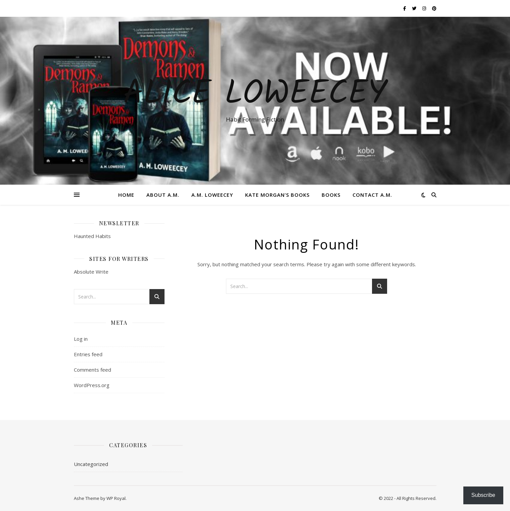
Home (126, 194)
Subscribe (483, 495)
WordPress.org (91, 385)
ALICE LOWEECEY (255, 94)
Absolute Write (91, 271)
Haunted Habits (92, 236)
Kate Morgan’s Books (277, 194)
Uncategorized (91, 464)
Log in (81, 338)
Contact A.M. (372, 194)
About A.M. (162, 194)
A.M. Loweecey (212, 194)
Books (331, 194)
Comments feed (92, 369)
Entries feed (88, 354)
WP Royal (116, 498)
